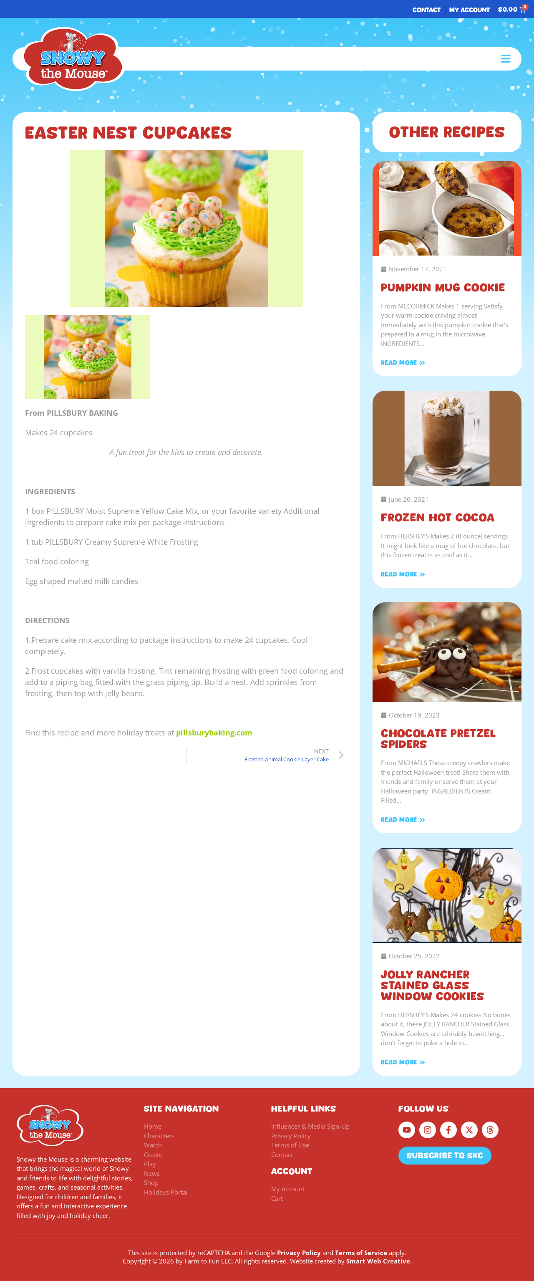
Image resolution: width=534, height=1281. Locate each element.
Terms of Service (361, 1252)
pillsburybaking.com (214, 733)
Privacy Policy (299, 1252)
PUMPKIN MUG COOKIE (443, 288)
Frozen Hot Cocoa (438, 518)
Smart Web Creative (378, 1261)
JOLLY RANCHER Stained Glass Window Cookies (432, 985)
